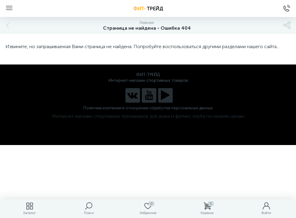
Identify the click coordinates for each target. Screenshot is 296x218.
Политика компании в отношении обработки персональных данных (148, 108)
